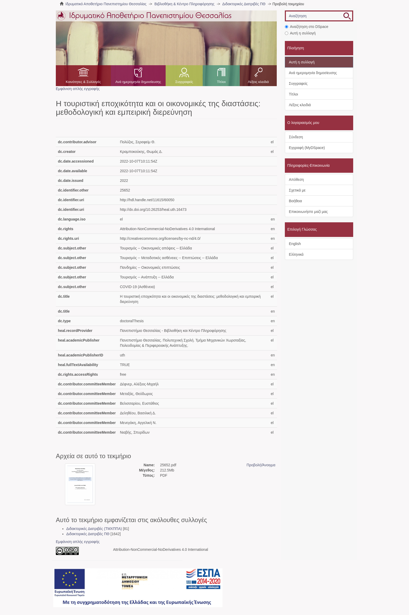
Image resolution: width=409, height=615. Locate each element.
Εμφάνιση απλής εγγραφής (78, 89)
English (295, 244)
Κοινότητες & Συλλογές (83, 82)
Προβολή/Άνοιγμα (260, 465)
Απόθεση (296, 179)
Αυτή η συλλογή (300, 33)
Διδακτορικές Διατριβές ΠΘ (244, 4)
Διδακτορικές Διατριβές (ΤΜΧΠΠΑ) (94, 529)
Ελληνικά (296, 254)
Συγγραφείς (184, 82)
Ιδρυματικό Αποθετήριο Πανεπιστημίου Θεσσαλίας (106, 4)
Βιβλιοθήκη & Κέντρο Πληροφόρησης (184, 4)
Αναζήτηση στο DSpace (306, 27)
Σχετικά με (297, 190)
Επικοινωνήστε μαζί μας (308, 212)
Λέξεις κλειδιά (258, 82)
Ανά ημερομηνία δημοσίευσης (138, 82)
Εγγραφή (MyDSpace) (307, 148)
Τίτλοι (221, 82)
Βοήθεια (295, 201)
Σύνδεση (296, 137)
